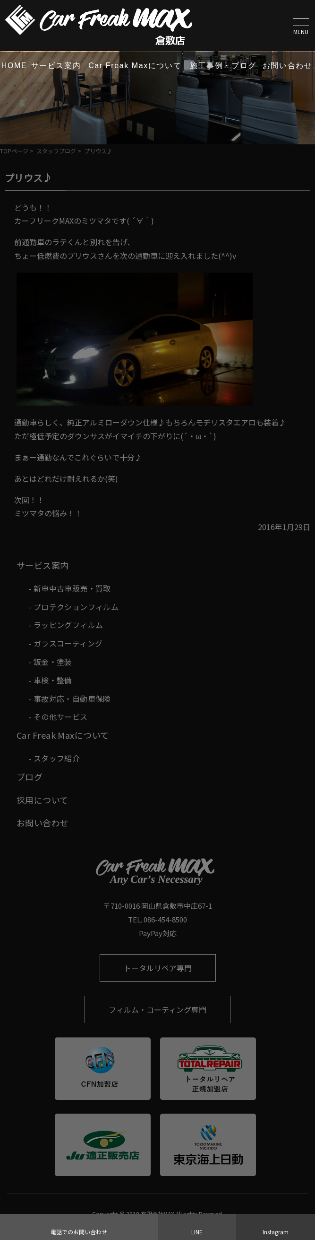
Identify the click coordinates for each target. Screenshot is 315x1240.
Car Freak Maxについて (134, 66)
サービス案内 (56, 66)
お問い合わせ (288, 66)
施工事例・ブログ (223, 66)
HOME (14, 66)
